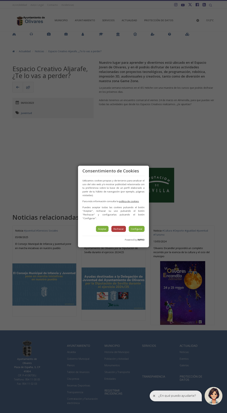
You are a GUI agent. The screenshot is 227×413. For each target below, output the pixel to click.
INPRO (141, 239)
